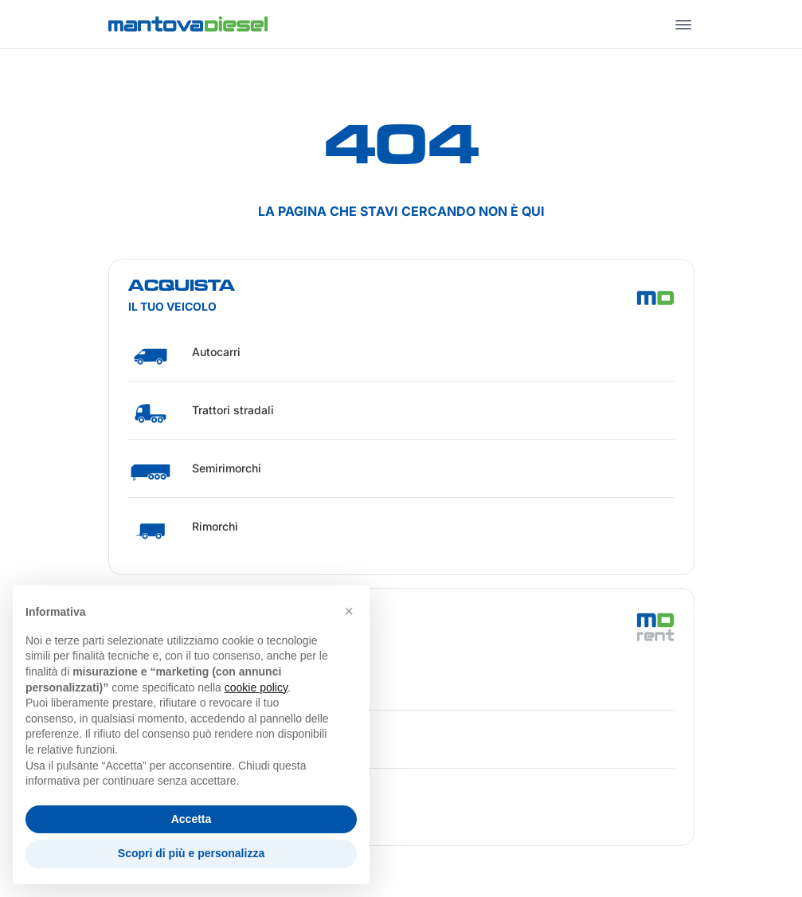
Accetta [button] (191, 819)
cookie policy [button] (256, 687)
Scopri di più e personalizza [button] (191, 853)
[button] (349, 611)
